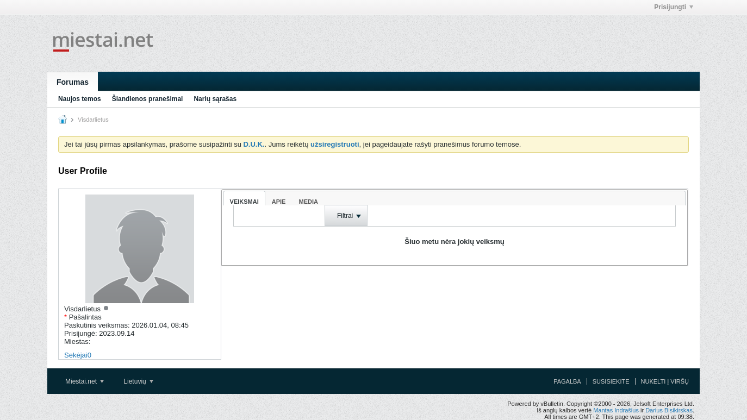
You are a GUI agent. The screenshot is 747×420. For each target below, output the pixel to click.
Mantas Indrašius (616, 410)
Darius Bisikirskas (669, 410)
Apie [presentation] (279, 201)
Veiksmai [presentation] (244, 201)
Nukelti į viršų (665, 381)
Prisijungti (673, 7)
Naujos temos (79, 99)
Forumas (73, 82)
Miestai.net (84, 381)
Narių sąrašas (215, 99)
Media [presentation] (308, 201)
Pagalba (567, 381)
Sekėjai (76, 355)
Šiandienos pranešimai (147, 99)
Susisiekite (611, 381)
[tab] (244, 198)
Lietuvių (138, 381)
